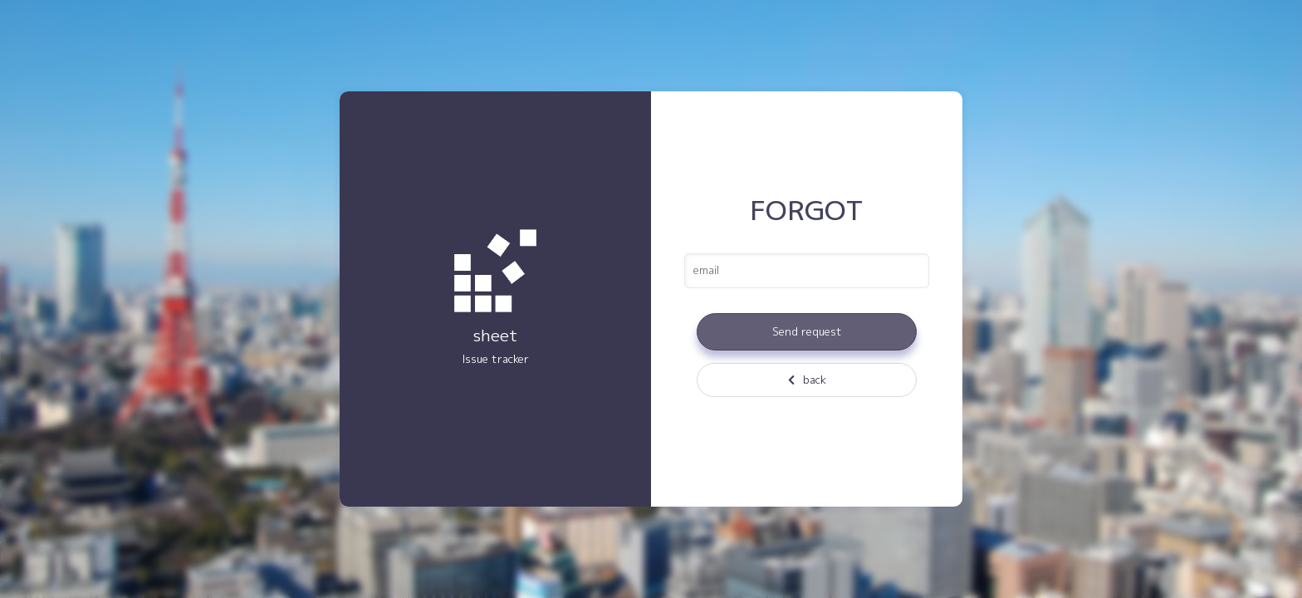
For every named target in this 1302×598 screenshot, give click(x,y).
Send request (807, 331)
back (807, 379)
